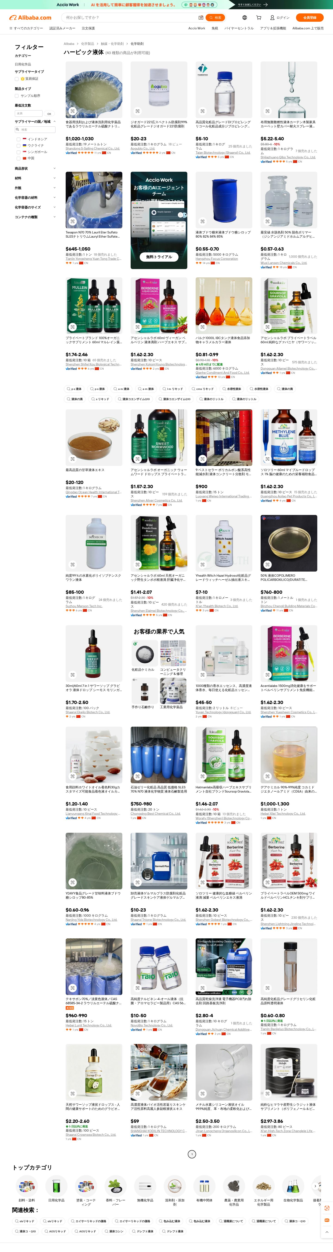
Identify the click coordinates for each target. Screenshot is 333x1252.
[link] (327, 1208)
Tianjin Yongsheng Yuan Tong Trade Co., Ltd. (94, 258)
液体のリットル (211, 399)
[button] (201, 17)
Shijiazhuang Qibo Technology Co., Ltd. (288, 157)
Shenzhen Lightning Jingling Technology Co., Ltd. (289, 924)
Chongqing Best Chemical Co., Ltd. (156, 813)
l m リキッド (173, 389)
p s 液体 (74, 389)
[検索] (215, 17)
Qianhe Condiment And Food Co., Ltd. (223, 372)
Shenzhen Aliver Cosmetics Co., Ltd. (156, 500)
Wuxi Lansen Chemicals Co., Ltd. (284, 263)
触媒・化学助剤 (112, 44)
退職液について (231, 1221)
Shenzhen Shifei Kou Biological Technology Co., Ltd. (94, 364)
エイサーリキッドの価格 (88, 1221)
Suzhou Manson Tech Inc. (84, 606)
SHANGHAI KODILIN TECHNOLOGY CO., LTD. (159, 1131)
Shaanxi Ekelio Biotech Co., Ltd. (88, 712)
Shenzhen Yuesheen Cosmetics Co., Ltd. (289, 712)
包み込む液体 (169, 1221)
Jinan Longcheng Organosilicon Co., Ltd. (224, 1131)
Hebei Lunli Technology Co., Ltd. (89, 1025)
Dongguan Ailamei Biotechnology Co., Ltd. (289, 368)
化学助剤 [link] (137, 44)
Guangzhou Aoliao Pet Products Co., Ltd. (289, 496)
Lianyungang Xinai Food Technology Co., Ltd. (94, 813)
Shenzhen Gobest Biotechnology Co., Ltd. (224, 919)
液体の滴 (285, 389)
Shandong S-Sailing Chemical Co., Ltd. (93, 148)
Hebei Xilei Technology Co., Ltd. (283, 813)
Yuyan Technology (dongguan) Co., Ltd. (223, 712)
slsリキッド (24, 1221)
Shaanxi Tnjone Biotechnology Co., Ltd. (158, 919)
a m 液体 (121, 389)
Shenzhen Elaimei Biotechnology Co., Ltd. (159, 610)
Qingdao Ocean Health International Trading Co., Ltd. (94, 492)
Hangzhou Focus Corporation (217, 258)
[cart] (259, 18)
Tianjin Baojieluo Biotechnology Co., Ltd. (289, 1029)
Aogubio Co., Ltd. (143, 148)
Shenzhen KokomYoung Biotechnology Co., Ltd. (159, 364)
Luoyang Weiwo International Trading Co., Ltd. (224, 496)
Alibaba (69, 44)
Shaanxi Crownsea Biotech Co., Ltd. (91, 1134)
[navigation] (35, 599)
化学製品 (87, 44)
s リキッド (100, 399)
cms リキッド (203, 389)
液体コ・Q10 (295, 1221)
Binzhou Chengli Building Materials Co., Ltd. (289, 606)
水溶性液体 (231, 389)
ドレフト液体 (142, 1231)
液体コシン (114, 1231)
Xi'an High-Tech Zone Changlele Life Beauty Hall (289, 1131)
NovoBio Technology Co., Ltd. (152, 1025)
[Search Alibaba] (130, 17)
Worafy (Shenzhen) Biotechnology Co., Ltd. (224, 818)
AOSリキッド (55, 1231)
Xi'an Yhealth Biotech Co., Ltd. (217, 606)
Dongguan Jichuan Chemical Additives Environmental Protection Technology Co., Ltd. (224, 1029)
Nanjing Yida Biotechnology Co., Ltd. (91, 919)
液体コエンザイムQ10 (134, 399)
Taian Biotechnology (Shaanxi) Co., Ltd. (223, 152)
